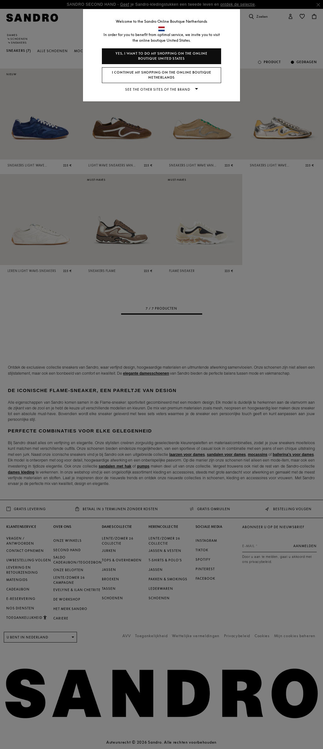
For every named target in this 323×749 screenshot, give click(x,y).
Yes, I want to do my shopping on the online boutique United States (161, 56)
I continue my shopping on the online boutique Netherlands (161, 75)
